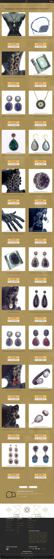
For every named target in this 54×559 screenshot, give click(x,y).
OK (24, 558)
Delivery (18, 527)
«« (20, 487)
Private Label (8, 523)
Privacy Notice (30, 525)
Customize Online (20, 523)
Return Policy (30, 523)
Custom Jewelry (9, 525)
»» (35, 487)
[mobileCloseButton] (1, 1)
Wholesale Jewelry (9, 520)
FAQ (18, 520)
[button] (52, 1)
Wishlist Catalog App (10, 530)
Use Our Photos (20, 525)
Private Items (8, 527)
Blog (18, 532)
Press (18, 530)
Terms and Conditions (32, 520)
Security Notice (31, 527)
